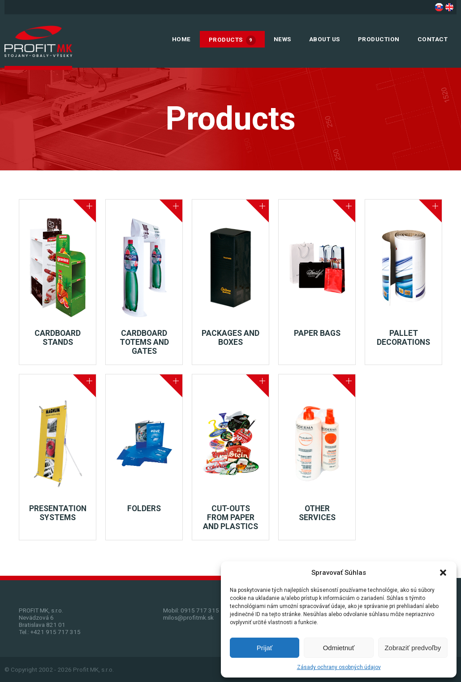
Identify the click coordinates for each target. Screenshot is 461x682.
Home (181, 39)
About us (324, 39)
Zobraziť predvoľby (412, 648)
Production (379, 39)
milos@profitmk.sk (188, 617)
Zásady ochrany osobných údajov (339, 667)
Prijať (265, 648)
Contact (433, 39)
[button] (443, 572)
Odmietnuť (339, 648)
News (282, 39)
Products (232, 40)
